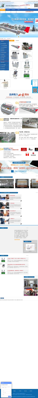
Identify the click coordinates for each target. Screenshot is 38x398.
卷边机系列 (2, 50)
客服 (34, 82)
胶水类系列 (13, 9)
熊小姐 (35, 85)
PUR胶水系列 (3, 66)
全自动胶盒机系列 (3, 43)
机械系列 (2, 41)
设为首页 (32, 1)
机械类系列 (8, 9)
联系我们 (37, 1)
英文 (30, 1)
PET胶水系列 (3, 68)
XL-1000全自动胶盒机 (4, 45)
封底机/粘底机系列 (3, 52)
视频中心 (19, 9)
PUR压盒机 (2, 59)
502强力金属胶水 (3, 64)
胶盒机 (5, 38)
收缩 (31, 82)
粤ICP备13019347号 (29, 394)
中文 (28, 1)
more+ (37, 192)
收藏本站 (34, 1)
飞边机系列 (2, 54)
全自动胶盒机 (8, 38)
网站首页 (2, 9)
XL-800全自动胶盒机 (4, 47)
